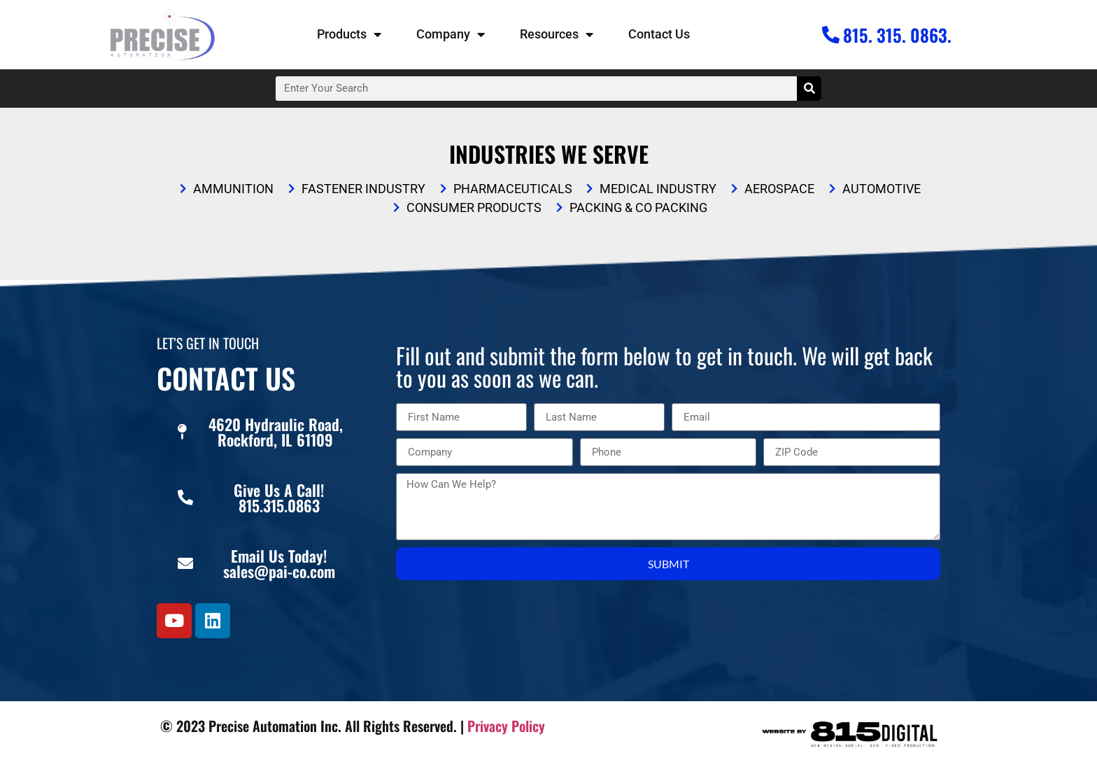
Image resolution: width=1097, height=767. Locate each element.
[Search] (809, 88)
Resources (556, 34)
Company (450, 34)
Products (349, 34)
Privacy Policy (506, 725)
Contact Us (659, 34)
